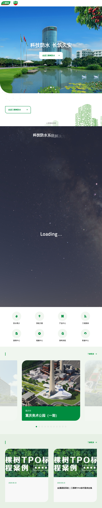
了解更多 (92, 354)
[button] (36, 426)
